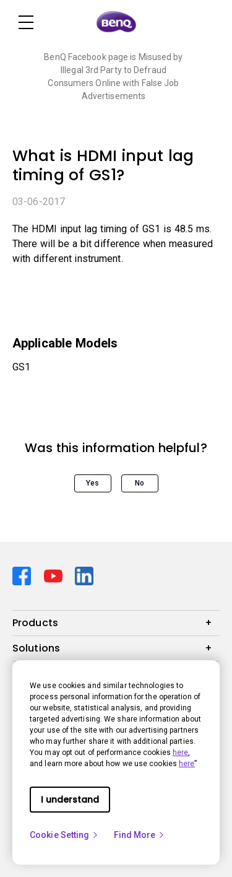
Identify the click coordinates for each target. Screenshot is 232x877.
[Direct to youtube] (55, 575)
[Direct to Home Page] (116, 22)
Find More (140, 835)
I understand (70, 799)
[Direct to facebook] (23, 575)
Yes (92, 483)
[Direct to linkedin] (84, 575)
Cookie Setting (64, 835)
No (139, 483)
